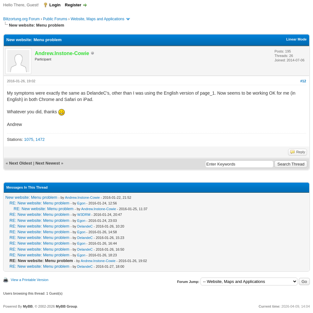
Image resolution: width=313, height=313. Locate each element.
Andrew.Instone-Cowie (82, 197)
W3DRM (83, 214)
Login (54, 5)
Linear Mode (296, 39)
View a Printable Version (29, 280)
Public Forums (55, 19)
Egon (81, 203)
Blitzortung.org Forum (21, 19)
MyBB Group (66, 306)
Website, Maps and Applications (97, 19)
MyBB (28, 306)
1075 (28, 139)
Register (73, 5)
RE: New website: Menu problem (39, 203)
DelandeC (85, 226)
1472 (40, 139)
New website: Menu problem (31, 197)
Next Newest (47, 163)
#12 (303, 81)
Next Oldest (20, 163)
